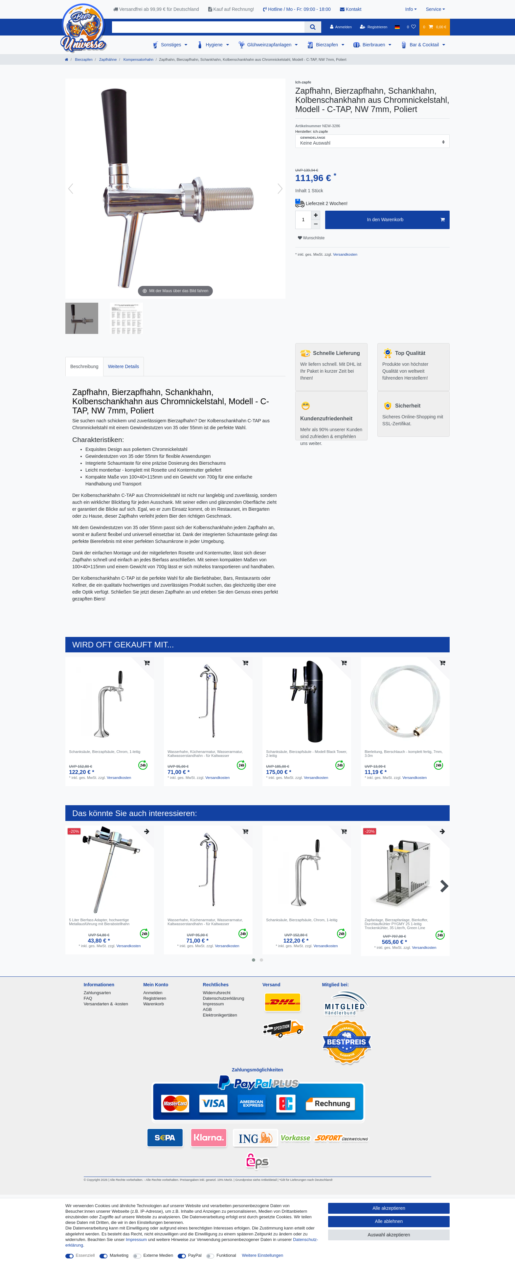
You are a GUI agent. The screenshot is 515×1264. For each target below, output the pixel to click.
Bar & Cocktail (425, 44)
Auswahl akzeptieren (389, 1234)
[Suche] (312, 27)
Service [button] (433, 9)
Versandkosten (344, 254)
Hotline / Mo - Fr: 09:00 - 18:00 (297, 9)
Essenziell (85, 1255)
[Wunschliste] (411, 27)
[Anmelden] (340, 27)
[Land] (397, 27)
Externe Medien (158, 1255)
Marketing (119, 1255)
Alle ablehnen (389, 1221)
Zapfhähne (107, 59)
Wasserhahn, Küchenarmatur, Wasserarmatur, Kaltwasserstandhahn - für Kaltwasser (205, 754)
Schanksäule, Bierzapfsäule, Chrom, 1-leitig (104, 752)
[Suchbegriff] (208, 27)
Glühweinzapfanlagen (270, 44)
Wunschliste (311, 238)
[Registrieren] (373, 27)
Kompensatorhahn (138, 59)
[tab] (84, 366)
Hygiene (215, 44)
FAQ (88, 998)
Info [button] (409, 9)
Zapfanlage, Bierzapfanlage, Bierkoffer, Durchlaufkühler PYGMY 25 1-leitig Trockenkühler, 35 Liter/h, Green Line (396, 924)
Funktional (226, 1255)
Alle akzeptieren (388, 1208)
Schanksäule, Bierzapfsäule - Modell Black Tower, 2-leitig (306, 754)
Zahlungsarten (97, 992)
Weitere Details (123, 366)
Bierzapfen (327, 44)
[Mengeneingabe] (303, 220)
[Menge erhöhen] (315, 215)
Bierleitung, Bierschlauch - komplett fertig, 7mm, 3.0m (404, 754)
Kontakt (350, 9)
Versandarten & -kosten (106, 1003)
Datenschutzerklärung (223, 998)
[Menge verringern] (315, 224)
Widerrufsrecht (217, 992)
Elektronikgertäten (220, 1015)
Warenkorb (153, 1003)
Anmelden (152, 992)
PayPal (195, 1255)
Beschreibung (84, 366)
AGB (207, 1009)
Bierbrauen (374, 44)
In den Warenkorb (406, 220)
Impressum (213, 1003)
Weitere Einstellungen (262, 1255)
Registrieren (154, 998)
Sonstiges (171, 44)
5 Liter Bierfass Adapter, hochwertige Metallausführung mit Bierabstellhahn (99, 922)
